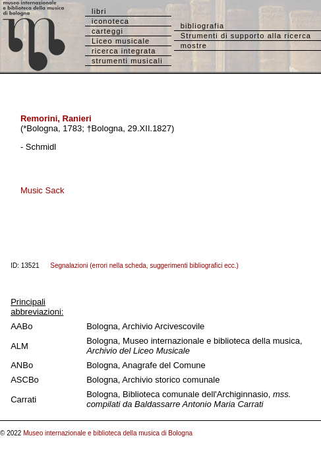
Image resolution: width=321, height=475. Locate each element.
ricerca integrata (124, 51)
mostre (194, 45)
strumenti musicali (127, 61)
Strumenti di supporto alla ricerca (246, 36)
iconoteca (110, 21)
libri (99, 11)
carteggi (107, 31)
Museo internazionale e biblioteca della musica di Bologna (107, 433)
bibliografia (202, 26)
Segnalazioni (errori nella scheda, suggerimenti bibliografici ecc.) (144, 265)
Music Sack (42, 190)
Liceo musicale (121, 41)
